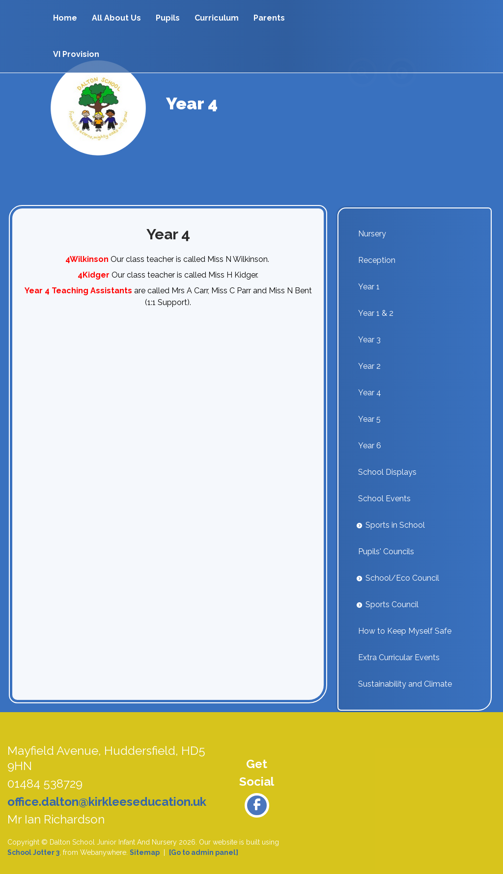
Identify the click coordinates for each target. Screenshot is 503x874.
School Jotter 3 (33, 852)
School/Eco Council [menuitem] (402, 578)
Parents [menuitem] (269, 18)
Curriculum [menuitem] (217, 18)
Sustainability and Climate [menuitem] (405, 684)
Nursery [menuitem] (372, 233)
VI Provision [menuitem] (76, 54)
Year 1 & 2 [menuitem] (375, 313)
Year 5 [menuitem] (369, 419)
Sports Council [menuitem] (392, 604)
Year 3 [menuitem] (369, 339)
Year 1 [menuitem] (369, 286)
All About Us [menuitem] (116, 18)
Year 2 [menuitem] (369, 366)
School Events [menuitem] (384, 498)
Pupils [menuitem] (168, 18)
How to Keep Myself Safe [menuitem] (404, 631)
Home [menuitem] (65, 18)
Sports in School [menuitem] (395, 525)
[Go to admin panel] (203, 852)
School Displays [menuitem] (387, 472)
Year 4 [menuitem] (369, 392)
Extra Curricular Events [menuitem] (399, 657)
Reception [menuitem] (376, 260)
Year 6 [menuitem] (369, 445)
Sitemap (145, 852)
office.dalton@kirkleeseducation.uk (106, 802)
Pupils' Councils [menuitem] (386, 551)
